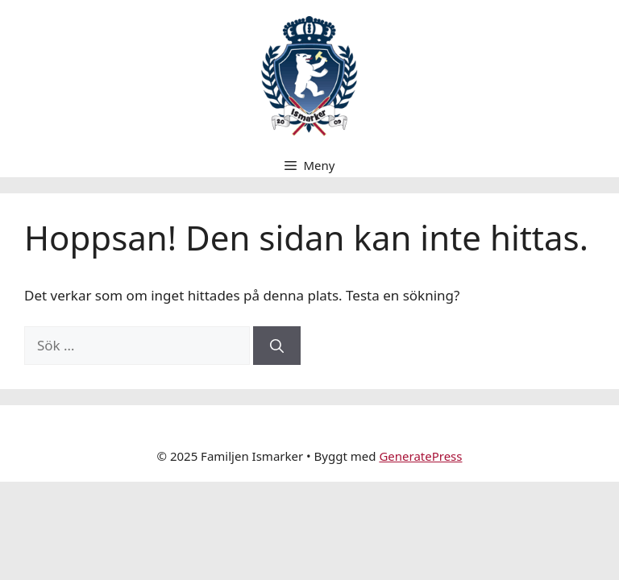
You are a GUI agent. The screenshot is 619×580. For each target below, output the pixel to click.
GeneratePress (420, 456)
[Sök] (277, 345)
